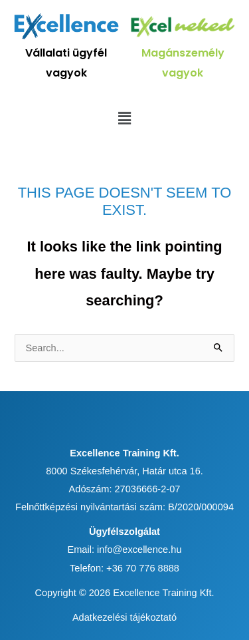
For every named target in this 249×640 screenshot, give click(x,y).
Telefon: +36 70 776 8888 (124, 568)
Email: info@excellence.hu (124, 549)
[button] (124, 118)
